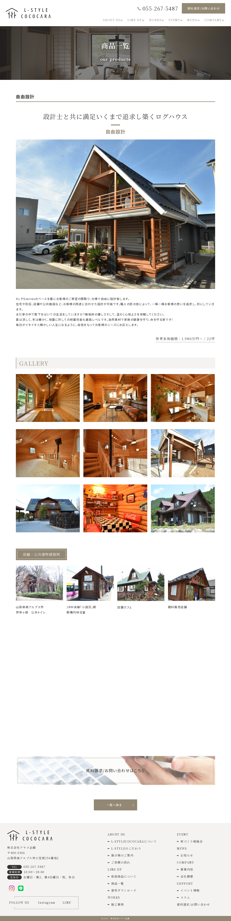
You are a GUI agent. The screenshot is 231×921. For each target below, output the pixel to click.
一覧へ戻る (114, 805)
